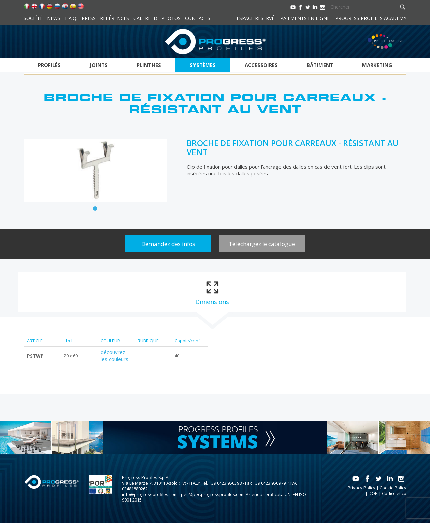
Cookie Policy (393, 488)
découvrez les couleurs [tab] (114, 356)
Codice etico (394, 493)
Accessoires (261, 64)
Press (89, 18)
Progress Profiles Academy (370, 18)
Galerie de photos (157, 18)
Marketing (377, 64)
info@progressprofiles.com (150, 494)
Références (114, 18)
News (53, 18)
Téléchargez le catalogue (262, 244)
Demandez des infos (168, 244)
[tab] (212, 292)
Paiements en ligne (305, 18)
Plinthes (149, 64)
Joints (99, 64)
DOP (373, 493)
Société (33, 18)
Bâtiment (320, 64)
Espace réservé (255, 18)
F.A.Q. (71, 18)
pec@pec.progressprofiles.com (213, 494)
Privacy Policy (361, 488)
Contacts (197, 18)
